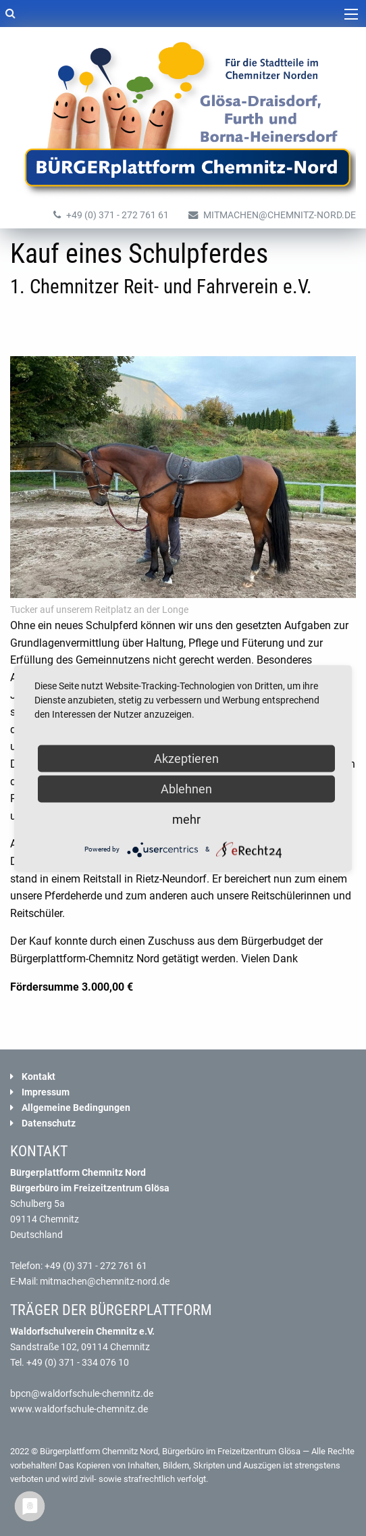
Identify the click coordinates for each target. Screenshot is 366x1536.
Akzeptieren (186, 758)
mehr (186, 819)
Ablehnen (186, 788)
